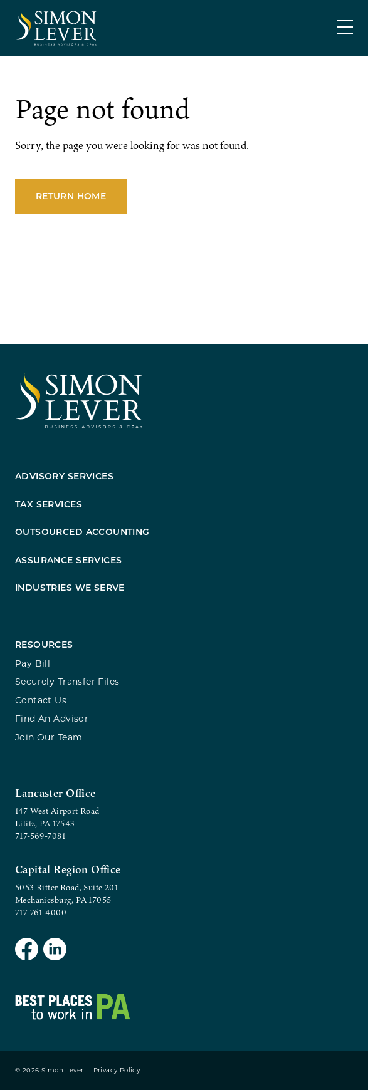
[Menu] (345, 27)
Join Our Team (48, 737)
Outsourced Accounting (82, 531)
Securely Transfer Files (67, 681)
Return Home (71, 196)
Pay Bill (32, 663)
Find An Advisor (51, 718)
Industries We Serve (70, 587)
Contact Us (40, 700)
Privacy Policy (116, 1070)
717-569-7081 (40, 835)
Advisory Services (64, 476)
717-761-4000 (40, 912)
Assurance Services (68, 560)
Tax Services (48, 504)
